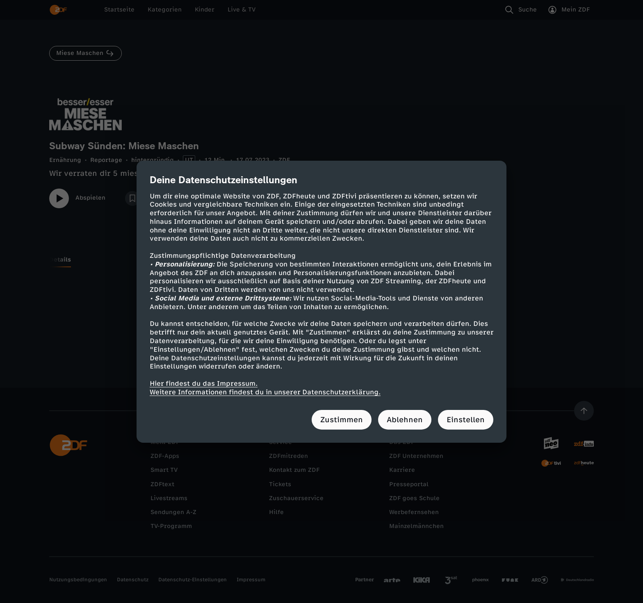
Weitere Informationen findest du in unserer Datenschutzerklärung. (265, 392)
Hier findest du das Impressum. (204, 383)
